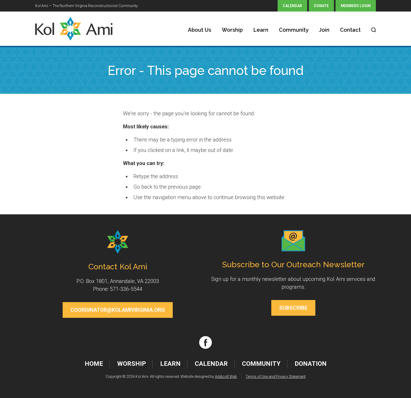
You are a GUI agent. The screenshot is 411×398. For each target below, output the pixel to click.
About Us (199, 30)
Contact (350, 30)
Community (294, 30)
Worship (232, 30)
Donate (321, 6)
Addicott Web (226, 376)
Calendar (292, 6)
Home (94, 363)
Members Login (356, 6)
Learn (260, 30)
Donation (311, 363)
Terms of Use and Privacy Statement (276, 376)
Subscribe (293, 308)
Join (324, 30)
